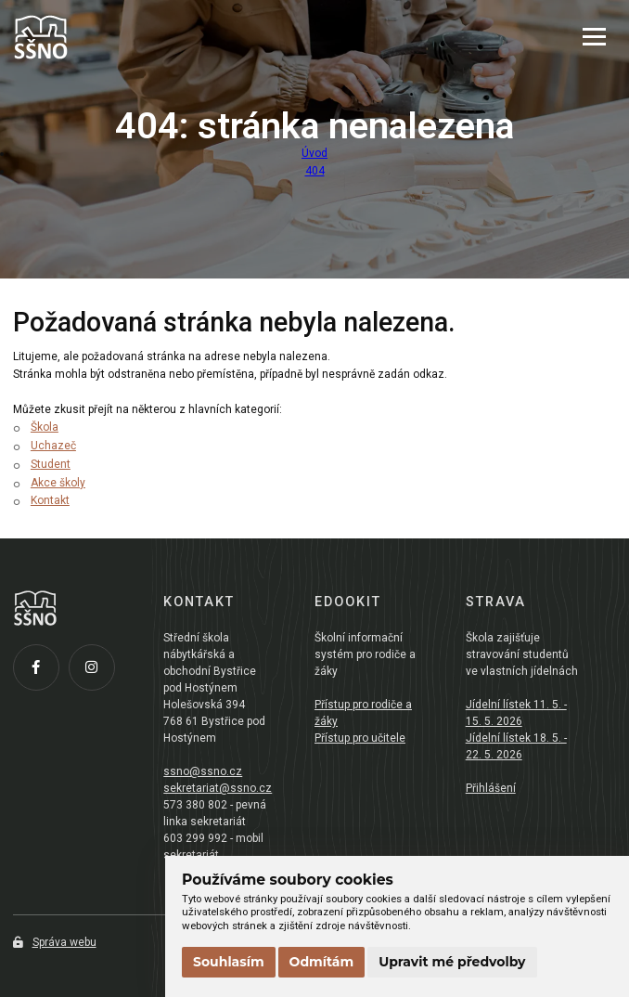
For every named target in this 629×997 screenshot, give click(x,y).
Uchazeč (53, 445)
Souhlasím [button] (228, 961)
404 (315, 170)
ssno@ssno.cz (202, 771)
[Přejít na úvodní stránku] (106, 37)
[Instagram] (96, 672)
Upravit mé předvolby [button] (452, 961)
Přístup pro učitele (359, 738)
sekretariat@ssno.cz (217, 788)
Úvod (314, 153)
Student (51, 464)
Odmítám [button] (321, 961)
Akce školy (58, 482)
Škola (44, 427)
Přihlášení (491, 788)
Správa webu (54, 942)
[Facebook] (41, 672)
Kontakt (50, 500)
